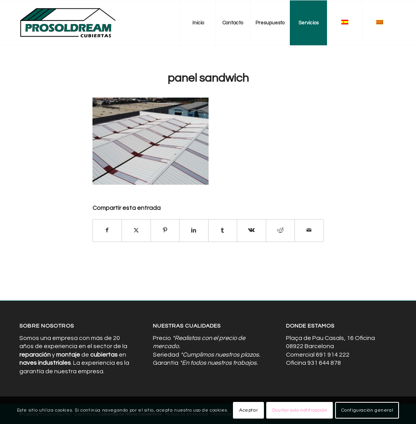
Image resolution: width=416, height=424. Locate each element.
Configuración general (367, 410)
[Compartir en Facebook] (107, 230)
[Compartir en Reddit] (280, 230)
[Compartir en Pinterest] (165, 230)
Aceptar (248, 410)
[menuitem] (197, 22)
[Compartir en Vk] (251, 230)
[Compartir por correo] (309, 230)
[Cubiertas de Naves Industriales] (68, 22)
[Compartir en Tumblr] (223, 230)
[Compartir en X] (136, 230)
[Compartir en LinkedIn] (194, 230)
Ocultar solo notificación (299, 410)
